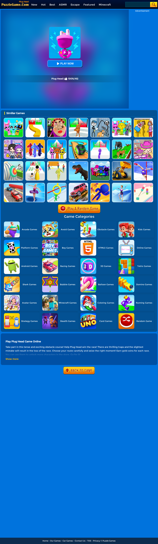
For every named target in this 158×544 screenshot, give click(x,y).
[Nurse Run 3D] (13, 162)
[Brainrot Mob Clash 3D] (78, 119)
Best (52, 4)
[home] (15, 4)
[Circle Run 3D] (57, 184)
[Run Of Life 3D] (35, 162)
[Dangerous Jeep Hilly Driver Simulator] (78, 184)
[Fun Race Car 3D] (13, 184)
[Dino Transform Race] (78, 162)
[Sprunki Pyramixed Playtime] (100, 162)
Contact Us (80, 541)
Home (45, 541)
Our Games (55, 541)
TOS (89, 541)
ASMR (63, 4)
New (34, 4)
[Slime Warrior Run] (57, 162)
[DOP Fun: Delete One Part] (143, 119)
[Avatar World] (143, 141)
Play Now (65, 64)
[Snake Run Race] (100, 141)
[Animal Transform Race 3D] (121, 141)
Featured (89, 4)
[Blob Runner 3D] (35, 141)
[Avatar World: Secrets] (13, 141)
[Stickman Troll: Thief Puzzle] (100, 119)
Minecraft (105, 4)
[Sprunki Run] (57, 141)
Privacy (96, 541)
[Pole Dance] (143, 162)
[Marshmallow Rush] (143, 184)
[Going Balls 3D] (78, 141)
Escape (75, 4)
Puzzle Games (109, 541)
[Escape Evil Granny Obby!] (57, 119)
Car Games (68, 541)
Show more (12, 359)
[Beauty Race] (35, 184)
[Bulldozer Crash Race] (121, 162)
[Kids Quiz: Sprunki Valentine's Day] (121, 119)
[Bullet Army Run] (35, 119)
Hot (43, 4)
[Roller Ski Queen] (121, 184)
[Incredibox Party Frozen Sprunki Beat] (13, 119)
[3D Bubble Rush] (100, 184)
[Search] (137, 4)
